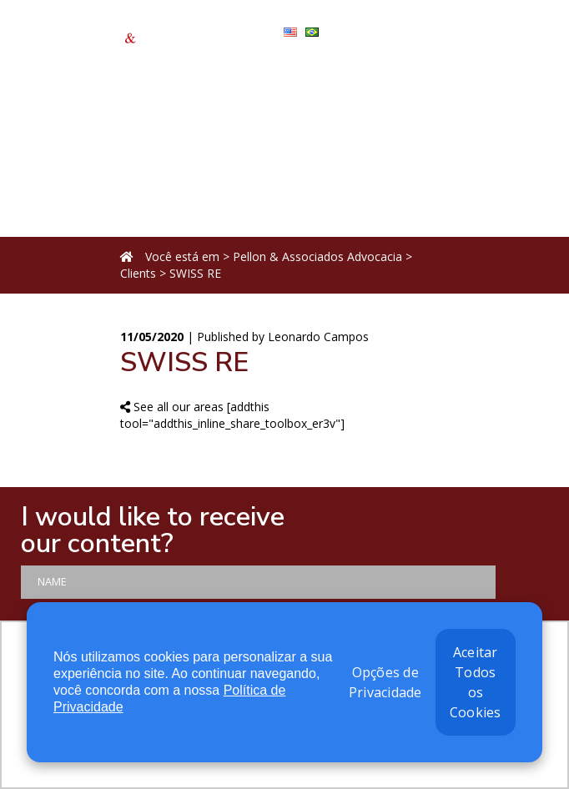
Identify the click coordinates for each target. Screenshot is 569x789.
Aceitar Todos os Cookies (475, 682)
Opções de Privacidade (385, 682)
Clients (138, 273)
